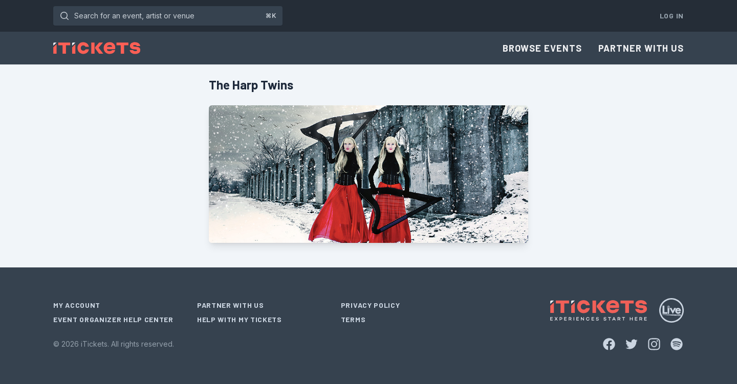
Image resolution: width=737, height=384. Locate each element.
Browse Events (542, 48)
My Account (76, 305)
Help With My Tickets (239, 319)
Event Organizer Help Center (113, 319)
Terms (353, 319)
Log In (672, 15)
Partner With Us (641, 48)
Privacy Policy (370, 305)
